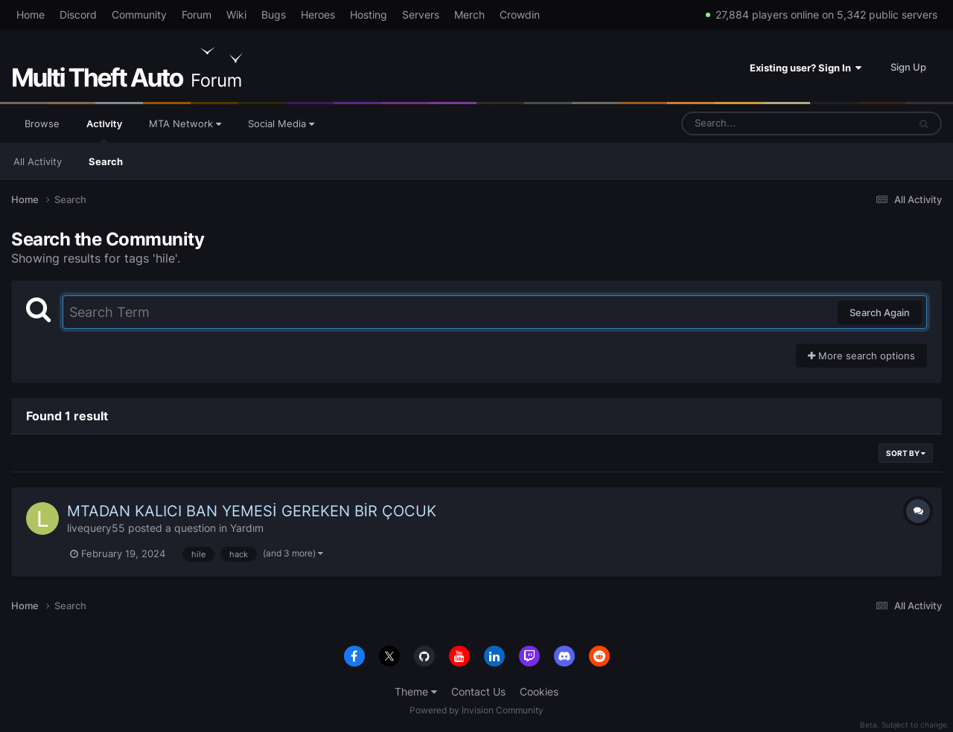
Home (30, 14)
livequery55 (96, 527)
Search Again (880, 312)
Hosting (368, 14)
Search (106, 161)
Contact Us (478, 691)
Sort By (905, 453)
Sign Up (908, 67)
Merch (469, 14)
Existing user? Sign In (805, 68)
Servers (420, 14)
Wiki (236, 14)
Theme (416, 691)
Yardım (247, 527)
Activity (104, 130)
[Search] (756, 123)
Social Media (281, 123)
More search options (861, 356)
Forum (196, 14)
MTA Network (185, 123)
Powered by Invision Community (476, 710)
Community (139, 14)
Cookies (539, 691)
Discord (78, 14)
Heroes (318, 14)
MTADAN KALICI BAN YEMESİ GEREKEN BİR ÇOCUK (251, 511)
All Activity (37, 161)
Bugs (273, 14)
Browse (42, 123)
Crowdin (520, 14)
